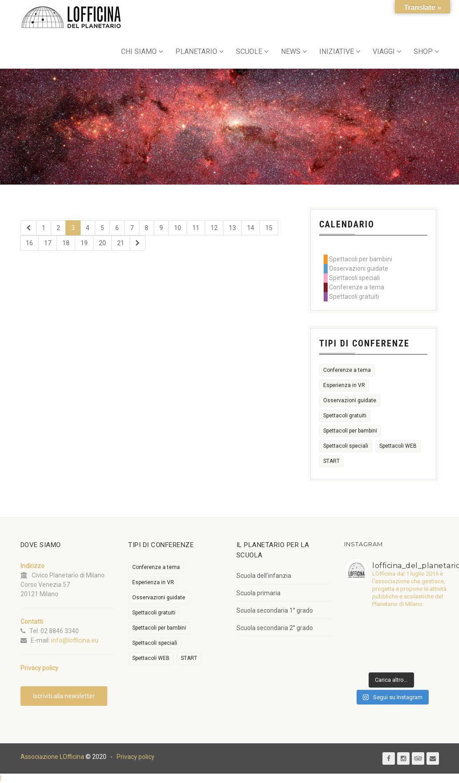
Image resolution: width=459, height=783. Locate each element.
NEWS (291, 51)
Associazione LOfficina (52, 756)
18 (65, 243)
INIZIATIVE (336, 51)
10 (177, 227)
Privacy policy (135, 756)
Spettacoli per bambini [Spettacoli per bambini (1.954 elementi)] (350, 431)
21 (120, 243)
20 (102, 243)
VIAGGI (384, 51)
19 (84, 243)
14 (250, 227)
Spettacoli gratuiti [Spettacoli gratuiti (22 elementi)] (344, 415)
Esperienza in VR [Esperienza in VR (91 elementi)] (344, 385)
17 (47, 243)
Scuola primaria (258, 593)
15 (268, 227)
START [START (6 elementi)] (331, 461)
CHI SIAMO (139, 51)
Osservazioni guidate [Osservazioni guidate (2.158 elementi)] (349, 400)
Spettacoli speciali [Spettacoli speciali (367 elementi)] (345, 446)
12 (214, 227)
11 (195, 227)
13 (232, 227)
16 (29, 243)
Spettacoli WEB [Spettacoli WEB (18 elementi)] (398, 446)
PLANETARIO (196, 51)
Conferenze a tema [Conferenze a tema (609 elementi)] (347, 370)
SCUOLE (249, 51)
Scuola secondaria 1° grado (274, 610)
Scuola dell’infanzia (263, 575)
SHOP (423, 51)
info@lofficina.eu (74, 640)
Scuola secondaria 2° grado (274, 627)
